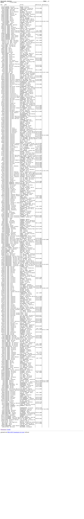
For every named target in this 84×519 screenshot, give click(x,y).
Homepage (3, 515)
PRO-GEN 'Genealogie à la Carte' (15, 517)
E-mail (8, 515)
